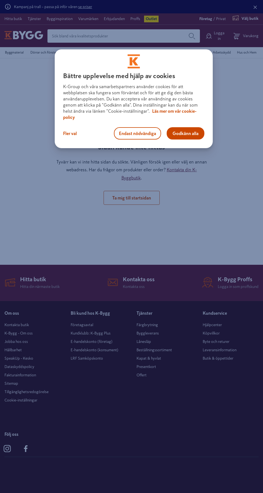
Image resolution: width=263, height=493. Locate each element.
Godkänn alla (186, 133)
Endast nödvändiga (137, 133)
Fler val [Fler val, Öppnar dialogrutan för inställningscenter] (70, 133)
